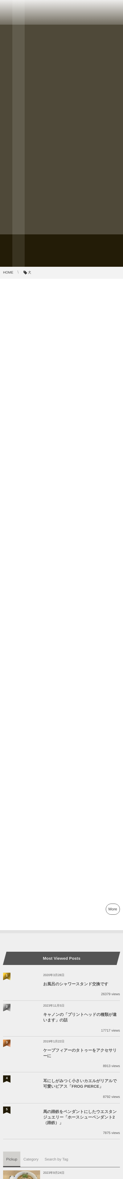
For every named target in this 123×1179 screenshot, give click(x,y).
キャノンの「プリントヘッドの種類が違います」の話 (80, 1017)
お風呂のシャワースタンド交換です (75, 984)
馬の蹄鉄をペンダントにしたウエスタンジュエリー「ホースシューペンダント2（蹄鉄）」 (80, 1117)
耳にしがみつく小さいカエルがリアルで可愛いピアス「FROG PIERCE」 (80, 1083)
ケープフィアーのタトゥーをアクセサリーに (80, 1053)
